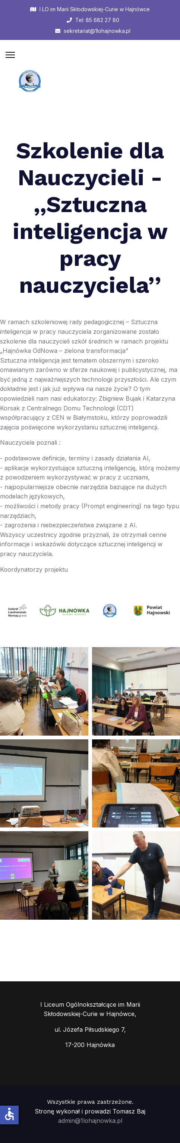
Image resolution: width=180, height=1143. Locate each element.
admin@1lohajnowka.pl (90, 1120)
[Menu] (10, 55)
